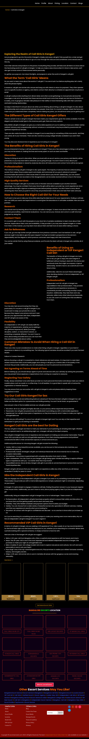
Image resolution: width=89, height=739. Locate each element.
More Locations (44, 686)
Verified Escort (28, 697)
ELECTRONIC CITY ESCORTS (55, 655)
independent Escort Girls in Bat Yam (56, 736)
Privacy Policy (30, 724)
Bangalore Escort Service (13, 694)
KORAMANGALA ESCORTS (33, 655)
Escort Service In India (38, 699)
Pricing (57, 3)
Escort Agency (40, 697)
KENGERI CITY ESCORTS (55, 678)
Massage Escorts (30, 718)
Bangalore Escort (65, 694)
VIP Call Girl (8, 697)
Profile (43, 3)
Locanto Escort (78, 694)
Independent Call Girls (68, 697)
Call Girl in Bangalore (22, 702)
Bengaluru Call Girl (59, 702)
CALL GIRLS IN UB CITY (12, 632)
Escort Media (29, 716)
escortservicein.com (15, 736)
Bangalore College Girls (56, 699)
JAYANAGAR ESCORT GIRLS (33, 678)
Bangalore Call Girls (51, 694)
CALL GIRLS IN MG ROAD (33, 632)
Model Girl (8, 721)
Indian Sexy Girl (52, 697)
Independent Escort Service (41, 702)
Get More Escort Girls (44, 605)
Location (65, 3)
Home (37, 3)
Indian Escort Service (73, 699)
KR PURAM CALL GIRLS (77, 655)
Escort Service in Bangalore (33, 694)
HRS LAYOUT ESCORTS (55, 632)
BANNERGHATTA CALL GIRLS (12, 678)
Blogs (80, 3)
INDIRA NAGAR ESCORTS (77, 678)
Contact (73, 3)
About (50, 3)
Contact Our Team (31, 713)
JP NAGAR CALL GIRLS (77, 632)
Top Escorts (19, 704)
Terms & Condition (31, 721)
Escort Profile (9, 704)
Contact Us (8, 727)
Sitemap (28, 727)
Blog (27, 710)
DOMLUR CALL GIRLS (11, 654)
